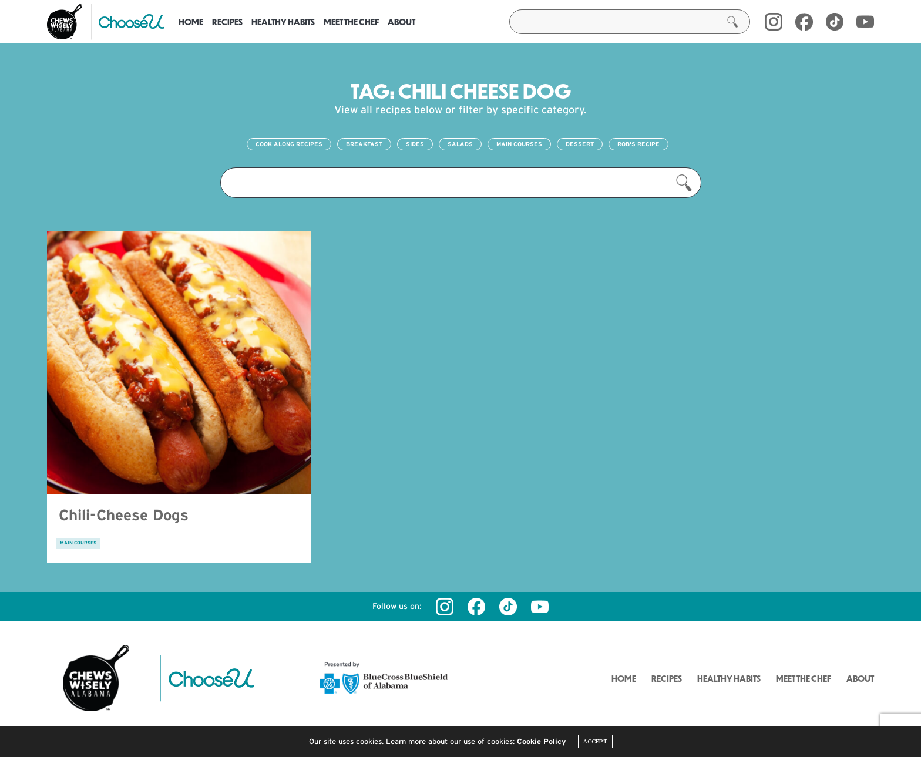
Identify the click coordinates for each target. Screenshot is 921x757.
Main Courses (519, 144)
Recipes (227, 22)
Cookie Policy (541, 741)
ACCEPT (595, 741)
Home (191, 22)
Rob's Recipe (638, 144)
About (401, 22)
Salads (460, 144)
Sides (415, 144)
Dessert (580, 144)
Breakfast (364, 144)
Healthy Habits (283, 22)
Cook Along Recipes (289, 144)
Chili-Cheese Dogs (124, 514)
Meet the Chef (351, 22)
